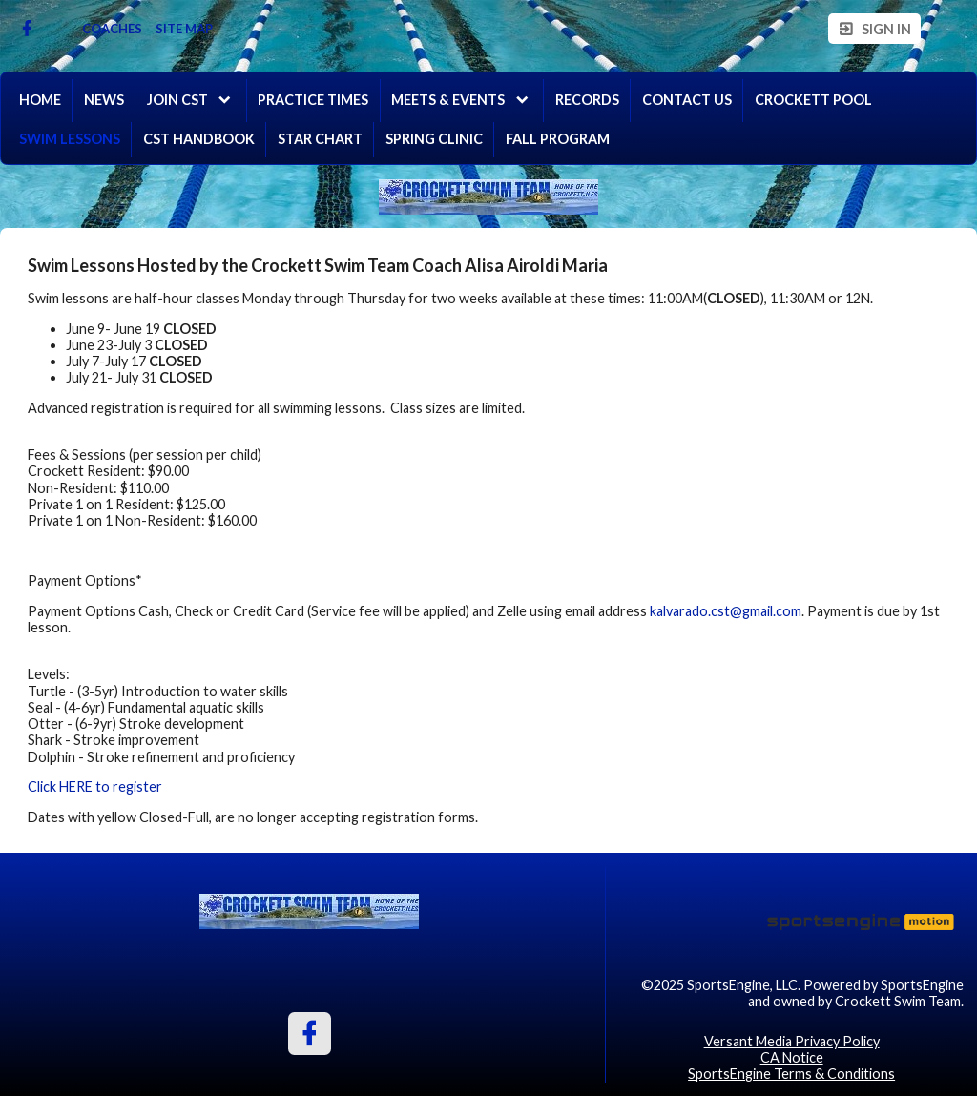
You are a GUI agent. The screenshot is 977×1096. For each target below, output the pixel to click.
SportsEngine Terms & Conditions (791, 1073)
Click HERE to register (95, 786)
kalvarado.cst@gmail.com (725, 611)
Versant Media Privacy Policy (792, 1041)
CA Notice (791, 1057)
